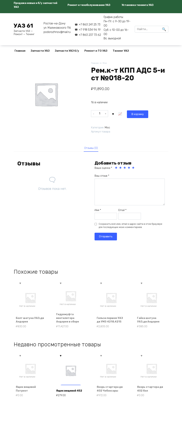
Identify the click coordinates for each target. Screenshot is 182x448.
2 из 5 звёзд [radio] (120, 168)
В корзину (121, 113)
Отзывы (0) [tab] (91, 148)
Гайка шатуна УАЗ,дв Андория (149, 321)
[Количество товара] (99, 113)
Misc (105, 63)
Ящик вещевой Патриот (27, 391)
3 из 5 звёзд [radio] (125, 168)
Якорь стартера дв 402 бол (152, 391)
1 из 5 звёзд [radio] (116, 168)
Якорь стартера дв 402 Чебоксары (111, 391)
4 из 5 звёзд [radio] (129, 168)
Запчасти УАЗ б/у (67, 50)
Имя (98, 210)
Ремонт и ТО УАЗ (95, 50)
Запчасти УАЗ (40, 50)
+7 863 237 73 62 (90, 35)
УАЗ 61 (23, 25)
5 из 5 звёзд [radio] (133, 168)
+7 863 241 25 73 (89, 24)
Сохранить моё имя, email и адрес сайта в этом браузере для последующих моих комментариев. (130, 226)
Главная (20, 50)
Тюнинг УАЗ (121, 50)
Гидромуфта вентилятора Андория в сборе (69, 319)
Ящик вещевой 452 (68, 391)
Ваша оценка (103, 168)
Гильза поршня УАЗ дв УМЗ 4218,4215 (108, 319)
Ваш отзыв (102, 176)
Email (122, 210)
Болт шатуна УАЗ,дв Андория (28, 321)
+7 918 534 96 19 (90, 29)
